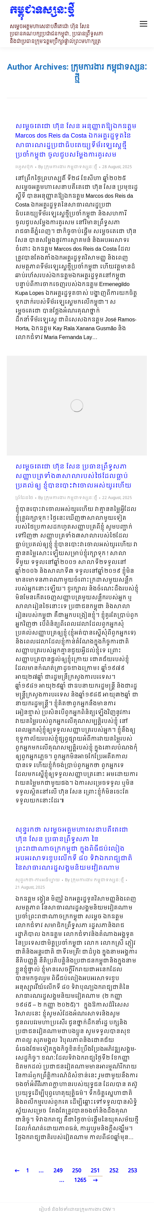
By (67, 167)
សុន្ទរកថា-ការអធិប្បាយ (37, 880)
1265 (80, 1180)
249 (58, 1170)
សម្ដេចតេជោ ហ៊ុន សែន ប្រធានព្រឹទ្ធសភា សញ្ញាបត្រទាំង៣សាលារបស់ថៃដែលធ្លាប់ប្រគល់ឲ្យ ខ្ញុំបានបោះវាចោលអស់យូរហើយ (73, 476)
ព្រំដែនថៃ (24, 498)
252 (113, 1170)
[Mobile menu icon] (143, 24)
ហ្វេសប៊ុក (24, 167)
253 (132, 1170)
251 (95, 1170)
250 (76, 1170)
